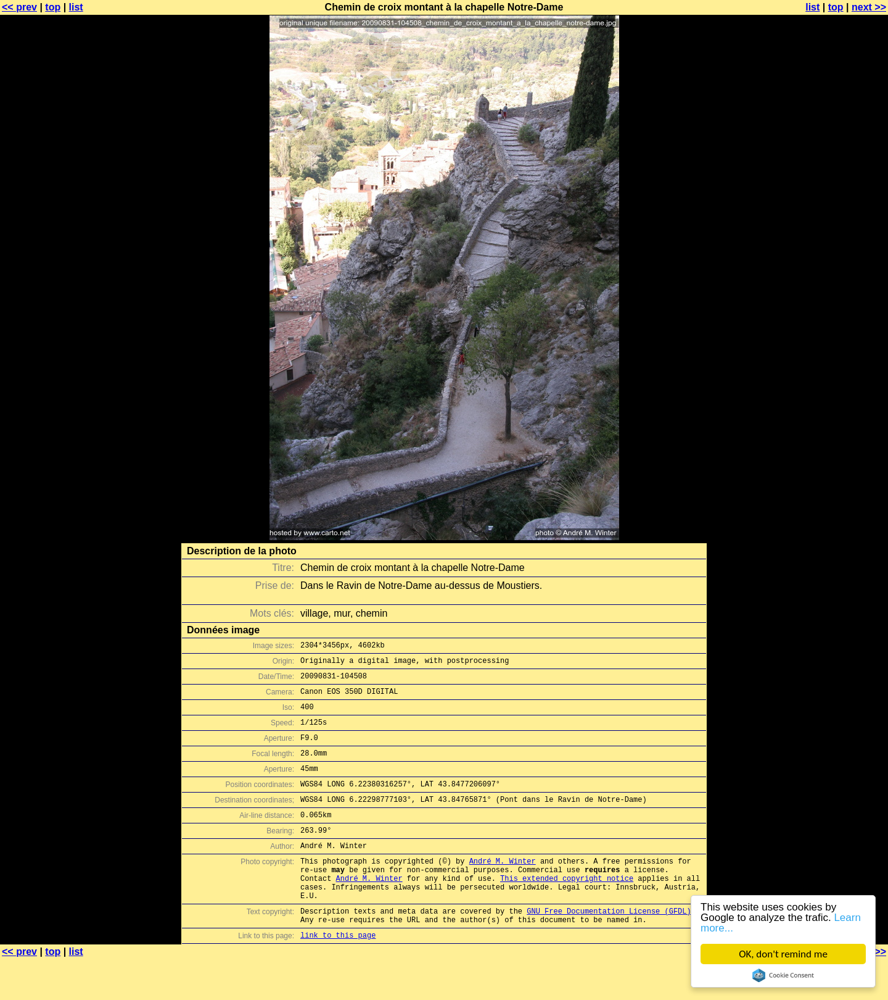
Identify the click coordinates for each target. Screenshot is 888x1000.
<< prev (19, 7)
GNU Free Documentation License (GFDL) (609, 948)
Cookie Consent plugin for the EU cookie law (783, 975)
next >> (869, 7)
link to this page (338, 975)
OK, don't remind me (783, 954)
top (52, 7)
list (76, 7)
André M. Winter (502, 888)
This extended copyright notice (566, 909)
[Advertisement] (838, 305)
